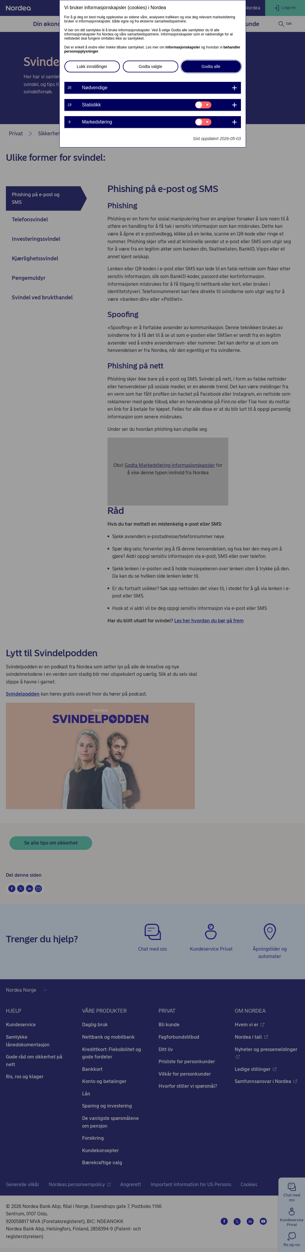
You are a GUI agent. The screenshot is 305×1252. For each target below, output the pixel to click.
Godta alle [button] (211, 66)
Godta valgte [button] (150, 66)
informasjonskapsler (182, 47)
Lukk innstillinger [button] (92, 66)
